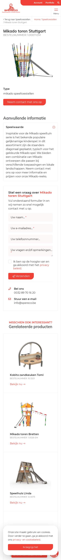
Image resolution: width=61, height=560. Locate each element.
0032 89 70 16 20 (24, 292)
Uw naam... (18, 217)
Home (37, 19)
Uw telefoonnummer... (25, 239)
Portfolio (50, 2)
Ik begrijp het (30, 547)
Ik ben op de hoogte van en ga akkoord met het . (31, 265)
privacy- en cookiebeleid (26, 539)
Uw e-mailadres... (22, 228)
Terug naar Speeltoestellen (16, 19)
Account (38, 2)
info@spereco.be (25, 302)
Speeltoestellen (49, 19)
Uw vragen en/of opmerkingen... (31, 251)
